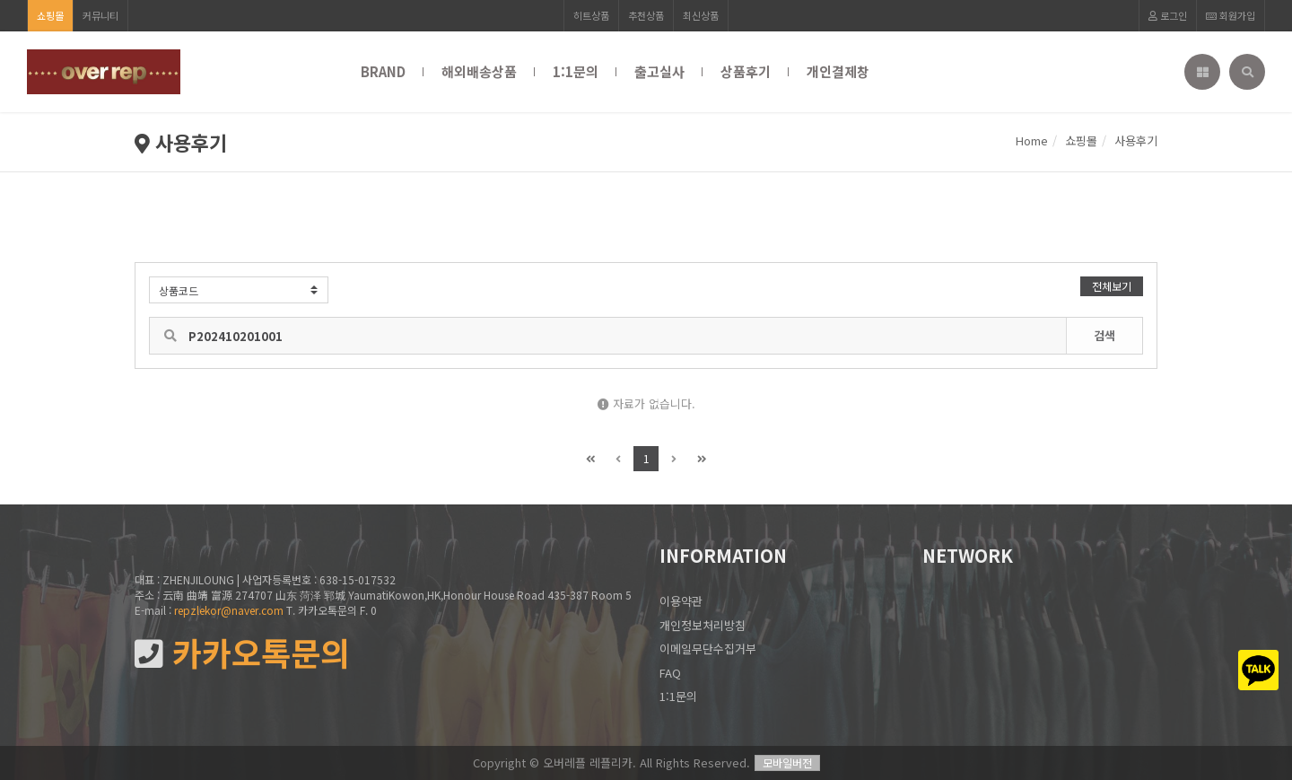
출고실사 (659, 71)
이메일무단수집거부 (707, 648)
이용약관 (681, 600)
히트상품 (591, 15)
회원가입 (1230, 15)
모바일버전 (787, 762)
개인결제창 (838, 71)
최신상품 (701, 15)
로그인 (1167, 15)
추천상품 (646, 15)
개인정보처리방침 (702, 625)
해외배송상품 (479, 71)
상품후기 (745, 71)
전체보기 (1111, 286)
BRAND (383, 71)
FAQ (670, 672)
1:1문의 (575, 71)
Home (1032, 140)
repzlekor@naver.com (229, 610)
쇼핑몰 (50, 15)
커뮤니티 (100, 15)
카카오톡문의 (242, 652)
